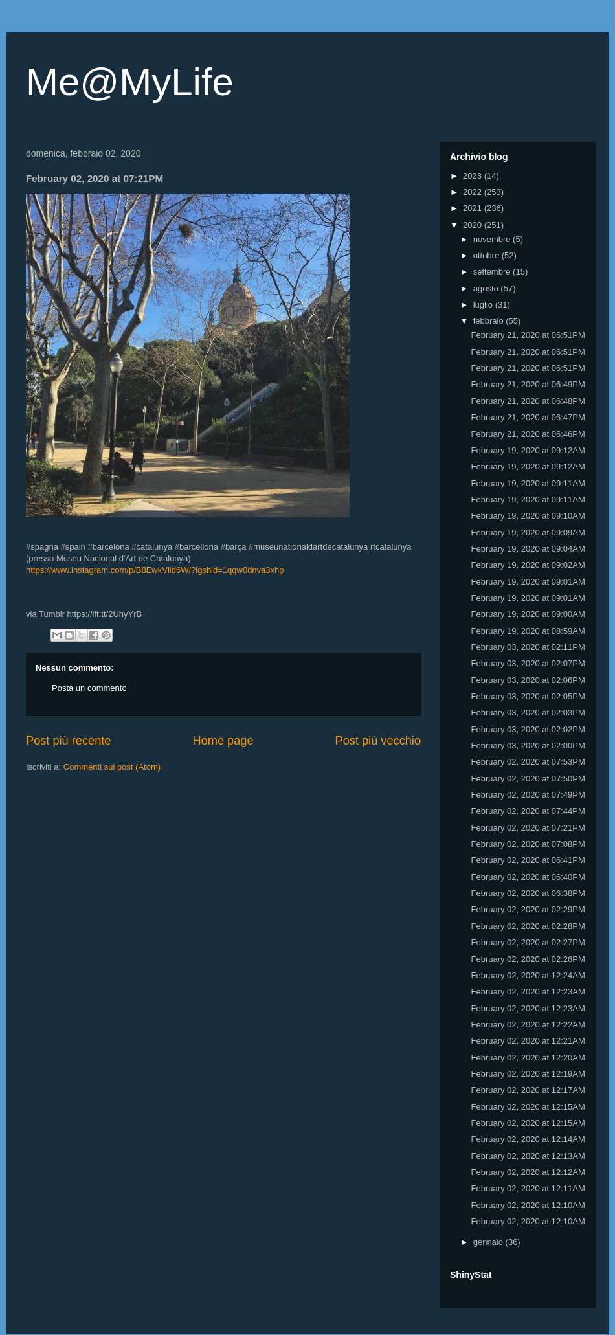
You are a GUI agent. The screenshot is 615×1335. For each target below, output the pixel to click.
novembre (493, 239)
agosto (487, 288)
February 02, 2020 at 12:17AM (528, 1090)
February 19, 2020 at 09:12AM (528, 450)
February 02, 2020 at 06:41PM (528, 860)
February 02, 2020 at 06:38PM (528, 893)
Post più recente (68, 740)
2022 (473, 192)
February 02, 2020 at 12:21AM (528, 1041)
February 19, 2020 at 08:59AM (528, 631)
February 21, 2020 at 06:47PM (528, 417)
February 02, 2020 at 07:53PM (528, 762)
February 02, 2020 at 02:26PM (528, 959)
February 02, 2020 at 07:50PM (528, 778)
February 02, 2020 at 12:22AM (528, 1024)
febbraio (489, 321)
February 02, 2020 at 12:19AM (528, 1074)
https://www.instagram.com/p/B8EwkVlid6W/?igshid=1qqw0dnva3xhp (155, 570)
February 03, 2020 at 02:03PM (528, 712)
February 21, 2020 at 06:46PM (528, 434)
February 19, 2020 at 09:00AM (528, 614)
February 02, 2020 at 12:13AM (528, 1156)
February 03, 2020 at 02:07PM (528, 663)
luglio (484, 304)
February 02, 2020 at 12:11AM (528, 1188)
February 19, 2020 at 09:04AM (528, 549)
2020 (473, 225)
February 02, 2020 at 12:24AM (528, 975)
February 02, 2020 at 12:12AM (528, 1172)
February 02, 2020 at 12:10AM (528, 1205)
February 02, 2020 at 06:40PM (528, 877)
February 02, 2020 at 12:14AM (528, 1139)
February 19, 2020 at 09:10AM (528, 516)
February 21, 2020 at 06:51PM (528, 335)
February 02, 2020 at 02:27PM (528, 942)
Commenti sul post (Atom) (112, 767)
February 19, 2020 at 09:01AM (528, 582)
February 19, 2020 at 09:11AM (528, 483)
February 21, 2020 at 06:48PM (528, 401)
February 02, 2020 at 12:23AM (528, 991)
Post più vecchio (378, 740)
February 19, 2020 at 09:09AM (528, 532)
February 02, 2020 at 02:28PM (528, 926)
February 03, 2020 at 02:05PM (528, 696)
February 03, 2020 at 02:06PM (528, 680)
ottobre (487, 255)
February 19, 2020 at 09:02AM (528, 565)
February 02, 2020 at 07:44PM (528, 811)
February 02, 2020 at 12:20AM (528, 1057)
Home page (222, 740)
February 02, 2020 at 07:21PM (528, 828)
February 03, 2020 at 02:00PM (528, 745)
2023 (473, 176)
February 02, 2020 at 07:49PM (528, 795)
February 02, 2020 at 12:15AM (528, 1107)
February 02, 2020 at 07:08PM (528, 844)
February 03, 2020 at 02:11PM (528, 647)
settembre (493, 271)
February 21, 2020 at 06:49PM (528, 384)
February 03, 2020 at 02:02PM (528, 729)
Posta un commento (89, 688)
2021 (473, 208)
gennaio (489, 1242)
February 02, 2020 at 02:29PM (528, 909)
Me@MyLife (130, 82)
